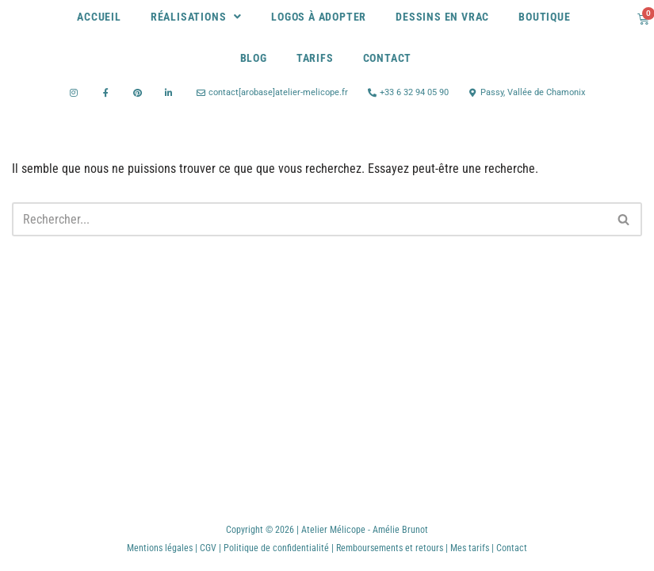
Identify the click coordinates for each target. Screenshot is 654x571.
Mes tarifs (469, 548)
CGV (208, 548)
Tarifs (315, 58)
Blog (253, 58)
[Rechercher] (309, 219)
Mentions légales (160, 548)
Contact (387, 58)
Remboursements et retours (389, 548)
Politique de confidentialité (277, 548)
